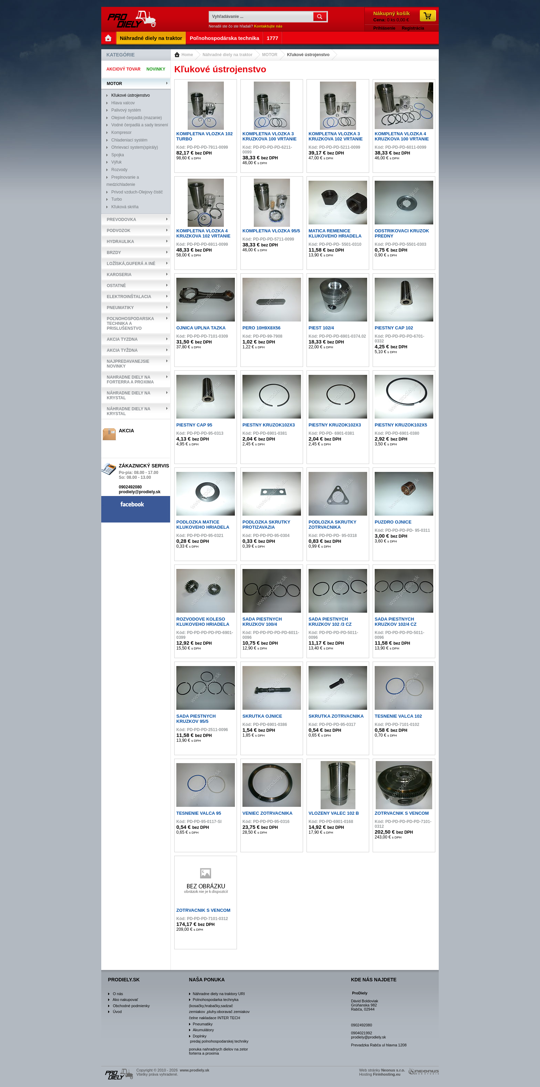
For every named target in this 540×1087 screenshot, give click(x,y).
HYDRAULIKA (120, 241)
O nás (118, 994)
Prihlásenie (384, 28)
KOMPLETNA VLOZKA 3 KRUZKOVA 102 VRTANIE (336, 136)
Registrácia (413, 28)
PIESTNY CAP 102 (394, 327)
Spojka (117, 154)
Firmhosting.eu (386, 1074)
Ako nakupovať (125, 1000)
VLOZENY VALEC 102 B (334, 813)
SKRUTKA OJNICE (262, 716)
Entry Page (108, 38)
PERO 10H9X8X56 (261, 327)
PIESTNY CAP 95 (194, 425)
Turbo (116, 199)
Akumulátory (203, 1030)
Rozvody (119, 169)
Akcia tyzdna (122, 339)
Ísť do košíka (428, 15)
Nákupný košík (391, 13)
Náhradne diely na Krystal (128, 395)
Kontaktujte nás (268, 26)
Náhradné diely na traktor (227, 54)
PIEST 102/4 (321, 327)
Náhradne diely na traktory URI (219, 994)
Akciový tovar (123, 69)
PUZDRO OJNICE (393, 522)
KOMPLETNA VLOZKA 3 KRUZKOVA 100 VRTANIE (269, 136)
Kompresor (121, 132)
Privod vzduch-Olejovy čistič (137, 192)
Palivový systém (126, 110)
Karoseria (119, 274)
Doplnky (200, 1036)
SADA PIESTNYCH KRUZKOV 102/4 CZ (395, 621)
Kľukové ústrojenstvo (308, 54)
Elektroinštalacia (129, 296)
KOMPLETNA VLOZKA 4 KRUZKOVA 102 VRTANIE (203, 233)
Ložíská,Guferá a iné (131, 263)
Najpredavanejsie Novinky (128, 364)
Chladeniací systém (129, 140)
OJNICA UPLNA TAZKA (201, 327)
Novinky (155, 69)
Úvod (117, 1012)
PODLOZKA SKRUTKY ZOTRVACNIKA (332, 524)
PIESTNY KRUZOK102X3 (268, 425)
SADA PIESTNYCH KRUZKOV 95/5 (196, 719)
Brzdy (114, 252)
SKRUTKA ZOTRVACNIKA (336, 716)
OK (320, 16)
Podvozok (119, 230)
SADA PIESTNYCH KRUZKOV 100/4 (262, 621)
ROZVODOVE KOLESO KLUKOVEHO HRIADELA (202, 621)
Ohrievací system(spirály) (134, 147)
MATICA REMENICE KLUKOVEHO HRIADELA (335, 233)
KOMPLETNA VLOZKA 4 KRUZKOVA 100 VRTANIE (402, 136)
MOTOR (269, 54)
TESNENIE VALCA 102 (398, 716)
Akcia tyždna (122, 350)
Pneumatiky (120, 307)
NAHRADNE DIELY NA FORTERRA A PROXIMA (130, 379)
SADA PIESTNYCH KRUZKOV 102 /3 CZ (330, 621)
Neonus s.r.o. (393, 1070)
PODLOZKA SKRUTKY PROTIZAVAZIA (266, 524)
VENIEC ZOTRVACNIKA (267, 813)
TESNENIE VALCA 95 (198, 813)
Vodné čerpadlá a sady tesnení (139, 125)
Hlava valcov (123, 103)
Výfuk (116, 162)
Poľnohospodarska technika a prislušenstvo (130, 323)
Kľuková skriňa (124, 206)
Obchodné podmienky (131, 1006)
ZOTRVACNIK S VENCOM (402, 813)
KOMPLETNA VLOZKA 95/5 (271, 230)
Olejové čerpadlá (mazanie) (136, 117)
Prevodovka (121, 219)
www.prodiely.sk (132, 19)
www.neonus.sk (423, 1071)
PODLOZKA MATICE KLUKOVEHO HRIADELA (202, 524)
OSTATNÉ (116, 285)
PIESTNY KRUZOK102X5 (401, 425)
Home (187, 54)
